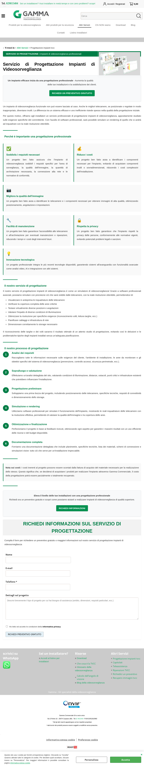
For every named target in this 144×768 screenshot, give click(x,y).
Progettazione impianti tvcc (126, 661)
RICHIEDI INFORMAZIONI (72, 511)
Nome (9, 557)
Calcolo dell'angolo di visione (87, 680)
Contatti (60, 34)
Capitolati (117, 665)
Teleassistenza (120, 669)
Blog (134, 25)
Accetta (125, 759)
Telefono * (11, 584)
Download (122, 25)
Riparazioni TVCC (121, 673)
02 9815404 (80, 722)
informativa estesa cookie (20, 763)
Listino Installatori (78, 34)
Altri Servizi (84, 25)
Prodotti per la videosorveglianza (23, 25)
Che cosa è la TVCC (86, 666)
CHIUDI (142, 754)
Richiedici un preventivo (125, 677)
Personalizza (91, 759)
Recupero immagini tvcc (125, 681)
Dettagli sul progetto (17, 598)
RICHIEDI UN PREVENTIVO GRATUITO (72, 96)
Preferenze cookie (88, 742)
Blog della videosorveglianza (90, 685)
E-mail (9, 571)
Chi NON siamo (103, 25)
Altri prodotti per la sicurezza (59, 25)
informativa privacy (52, 630)
